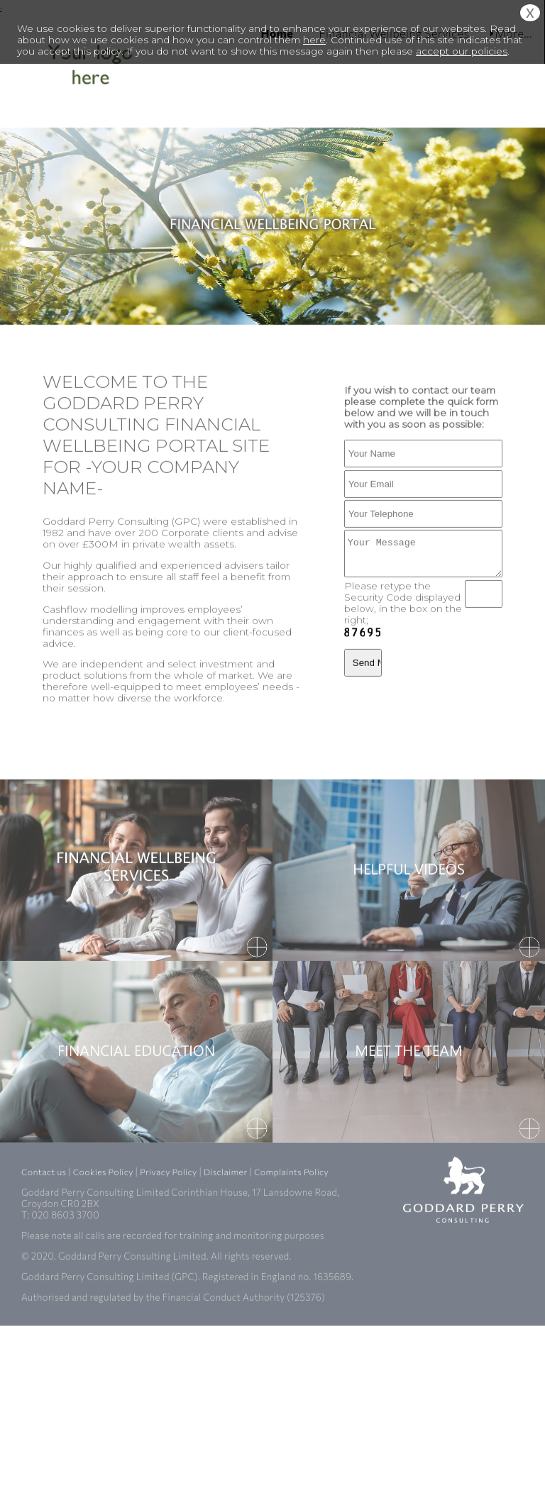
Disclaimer (226, 1250)
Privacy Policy (168, 1250)
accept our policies (461, 51)
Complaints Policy (291, 1250)
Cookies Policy (103, 1250)
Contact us (43, 1250)
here (314, 39)
